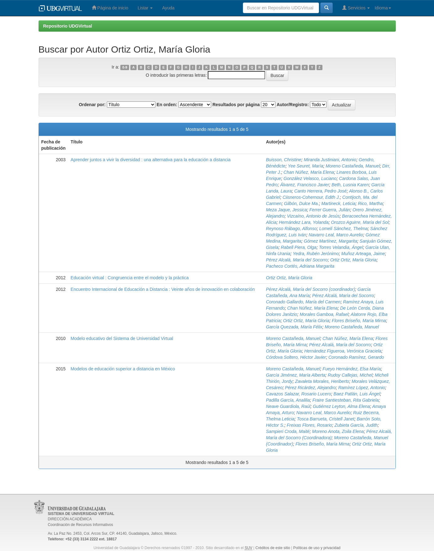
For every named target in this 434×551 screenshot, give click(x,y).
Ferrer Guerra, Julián (329, 209)
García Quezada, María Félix (294, 326)
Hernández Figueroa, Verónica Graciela (342, 350)
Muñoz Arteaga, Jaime (363, 253)
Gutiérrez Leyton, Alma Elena (341, 406)
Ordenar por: (92, 104)
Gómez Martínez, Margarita (330, 241)
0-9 (125, 67)
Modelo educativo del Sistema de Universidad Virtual (122, 338)
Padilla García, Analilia (288, 400)
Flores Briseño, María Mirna (359, 320)
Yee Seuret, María (305, 165)
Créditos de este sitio (272, 548)
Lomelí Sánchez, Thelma (343, 228)
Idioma (382, 7)
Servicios (356, 7)
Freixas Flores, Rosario (309, 425)
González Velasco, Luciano (310, 178)
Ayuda (168, 7)
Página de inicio (110, 7)
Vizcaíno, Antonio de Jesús (313, 216)
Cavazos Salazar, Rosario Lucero (298, 393)
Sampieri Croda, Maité (288, 431)
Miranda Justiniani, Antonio (330, 159)
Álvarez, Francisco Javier (304, 184)
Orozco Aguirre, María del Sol (360, 222)
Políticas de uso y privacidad (317, 548)
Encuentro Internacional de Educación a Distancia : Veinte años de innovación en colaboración (163, 289)
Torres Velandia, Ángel (341, 247)
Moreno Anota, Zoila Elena (338, 431)
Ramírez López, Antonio (361, 387)
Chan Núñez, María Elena (309, 172)
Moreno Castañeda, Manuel (353, 165)
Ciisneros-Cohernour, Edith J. (311, 197)
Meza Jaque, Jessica (286, 209)
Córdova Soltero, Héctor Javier (296, 357)
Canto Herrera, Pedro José (320, 190)
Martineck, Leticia (338, 203)
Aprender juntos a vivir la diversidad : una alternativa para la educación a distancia (151, 159)
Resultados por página (236, 104)
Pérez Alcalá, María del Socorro (297, 259)
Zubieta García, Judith (356, 425)
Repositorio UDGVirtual (67, 25)
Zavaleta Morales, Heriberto (322, 381)
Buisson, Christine (283, 159)
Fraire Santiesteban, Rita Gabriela (345, 400)
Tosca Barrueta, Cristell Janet (325, 418)
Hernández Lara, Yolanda (304, 222)
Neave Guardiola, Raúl (288, 406)
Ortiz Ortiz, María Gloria (353, 259)
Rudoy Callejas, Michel (350, 375)
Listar (145, 7)
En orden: (167, 104)
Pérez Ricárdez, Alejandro (310, 387)
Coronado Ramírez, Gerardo (356, 357)
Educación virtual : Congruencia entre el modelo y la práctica (130, 277)
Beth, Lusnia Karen (350, 184)
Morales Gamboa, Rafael (324, 314)
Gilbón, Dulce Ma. (301, 203)
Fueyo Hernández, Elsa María (351, 368)
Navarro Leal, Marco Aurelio (336, 234)
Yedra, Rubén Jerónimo (316, 253)
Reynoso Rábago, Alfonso (291, 228)
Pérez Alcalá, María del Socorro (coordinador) (310, 289)
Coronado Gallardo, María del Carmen (303, 301)
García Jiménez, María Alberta (295, 375)
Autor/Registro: (293, 104)
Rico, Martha (370, 203)
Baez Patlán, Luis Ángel (356, 393)
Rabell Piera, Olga (298, 247)
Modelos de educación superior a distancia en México (123, 368)
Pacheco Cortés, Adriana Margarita (300, 266)
